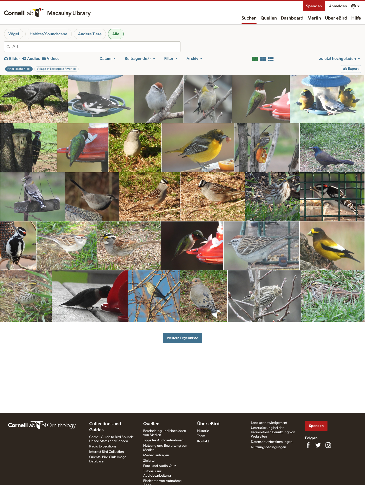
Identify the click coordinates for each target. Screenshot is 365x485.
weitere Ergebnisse (182, 338)
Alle (115, 34)
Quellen (269, 18)
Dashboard (292, 18)
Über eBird (336, 18)
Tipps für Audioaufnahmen (163, 440)
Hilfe (356, 18)
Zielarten (149, 460)
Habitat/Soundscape (48, 34)
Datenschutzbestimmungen (272, 442)
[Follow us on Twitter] (318, 445)
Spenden (314, 6)
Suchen (249, 18)
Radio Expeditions (102, 446)
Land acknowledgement (269, 423)
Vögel (13, 34)
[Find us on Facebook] (308, 445)
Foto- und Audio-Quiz (159, 466)
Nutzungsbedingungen (268, 447)
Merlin (314, 18)
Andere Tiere (90, 34)
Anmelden (338, 6)
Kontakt (203, 441)
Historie (203, 431)
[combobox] (96, 47)
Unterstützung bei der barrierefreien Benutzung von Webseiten (273, 432)
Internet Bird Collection (106, 452)
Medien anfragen (156, 455)
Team (201, 436)
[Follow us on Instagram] (328, 445)
